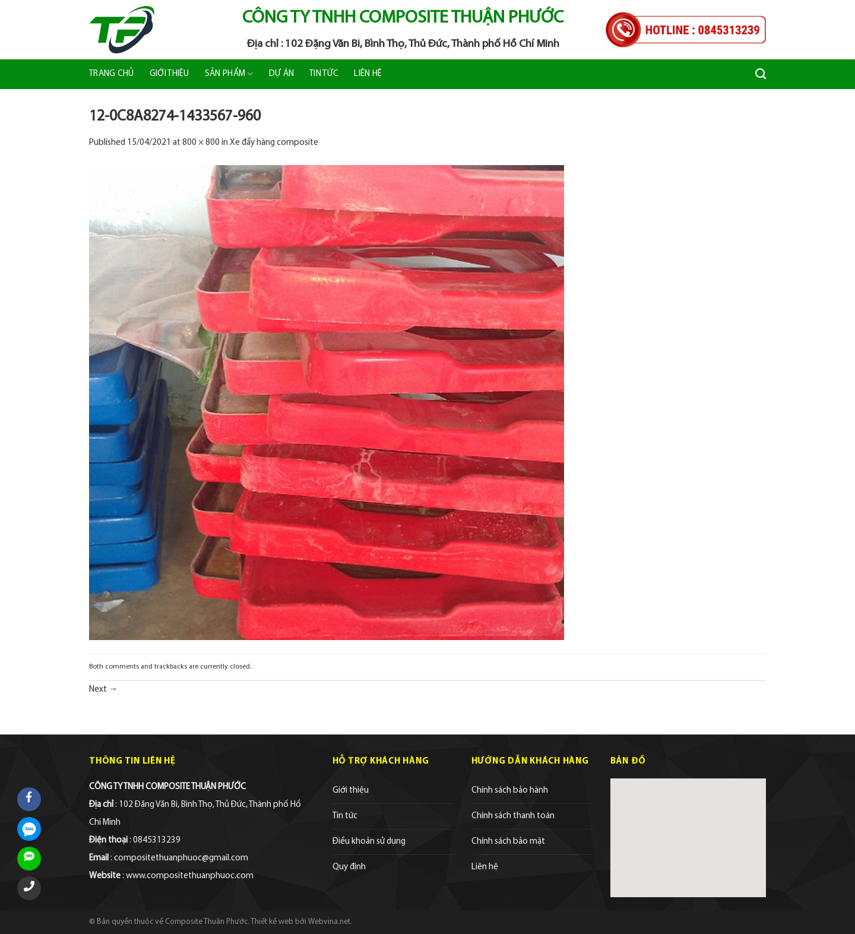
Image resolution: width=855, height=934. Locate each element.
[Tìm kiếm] (760, 74)
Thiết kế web (272, 922)
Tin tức (323, 73)
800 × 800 (201, 142)
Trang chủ (111, 73)
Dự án (281, 73)
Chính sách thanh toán (513, 816)
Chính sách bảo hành (509, 790)
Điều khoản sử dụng (369, 841)
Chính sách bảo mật (508, 841)
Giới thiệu (169, 73)
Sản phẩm (229, 74)
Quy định (349, 867)
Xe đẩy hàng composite (274, 142)
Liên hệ (368, 73)
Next (103, 689)
